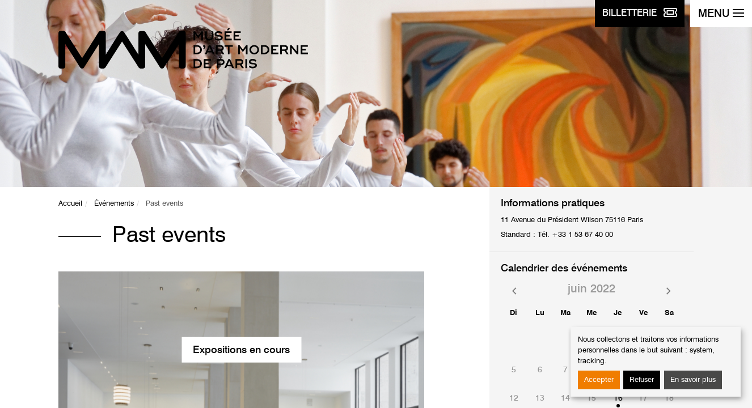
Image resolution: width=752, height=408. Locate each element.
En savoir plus (693, 380)
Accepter (599, 380)
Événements (114, 203)
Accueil (70, 203)
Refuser (642, 380)
